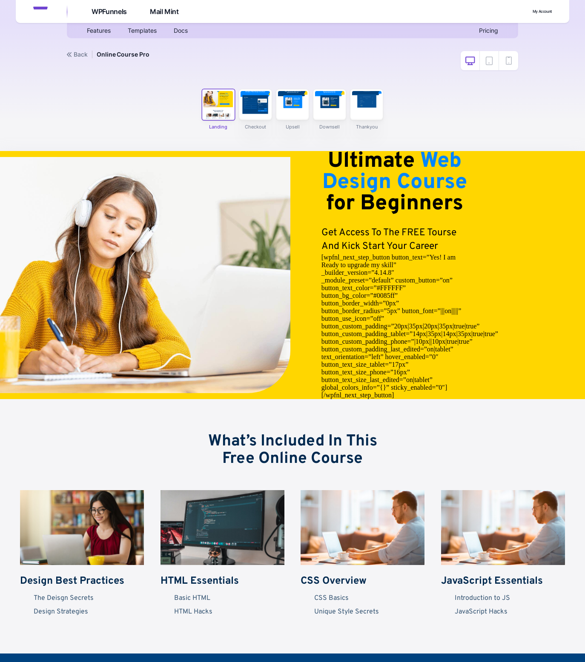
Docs (189, 32)
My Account (533, 11)
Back (77, 54)
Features (100, 32)
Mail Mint (165, 12)
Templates (147, 32)
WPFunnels (108, 12)
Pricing (487, 32)
